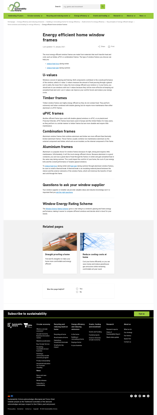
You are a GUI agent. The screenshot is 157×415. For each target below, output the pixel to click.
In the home (75, 334)
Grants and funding (101, 16)
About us (131, 16)
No (79, 292)
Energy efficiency (81, 16)
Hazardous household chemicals (61, 341)
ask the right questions (64, 192)
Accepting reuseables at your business (42, 349)
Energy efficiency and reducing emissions (78, 326)
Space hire (127, 339)
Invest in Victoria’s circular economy (95, 339)
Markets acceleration (43, 341)
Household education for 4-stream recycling (43, 365)
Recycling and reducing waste (58, 16)
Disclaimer (20, 409)
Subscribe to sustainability (40, 384)
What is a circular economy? (42, 330)
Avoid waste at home (61, 337)
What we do (128, 329)
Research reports (112, 329)
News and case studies (41, 376)
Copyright (36, 409)
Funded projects (94, 335)
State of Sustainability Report (113, 333)
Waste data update (112, 337)
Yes (79, 289)
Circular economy (34, 16)
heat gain (73, 166)
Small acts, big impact (58, 346)
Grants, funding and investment (95, 325)
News (142, 16)
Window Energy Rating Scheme (57, 209)
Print (111, 46)
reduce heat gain (53, 68)
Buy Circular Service (42, 344)
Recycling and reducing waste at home (61, 326)
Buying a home (76, 342)
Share (101, 46)
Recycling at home (60, 334)
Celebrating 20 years (15, 16)
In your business (76, 345)
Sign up (141, 314)
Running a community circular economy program (42, 355)
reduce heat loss (53, 64)
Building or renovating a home (77, 338)
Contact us (127, 342)
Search (58, 7)
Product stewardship (43, 361)
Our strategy (128, 332)
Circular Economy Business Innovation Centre (43, 336)
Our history (127, 335)
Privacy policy (12, 409)
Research (118, 16)
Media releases (41, 380)
